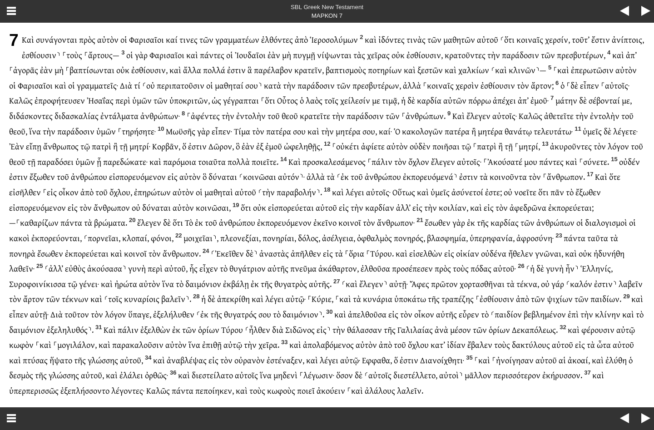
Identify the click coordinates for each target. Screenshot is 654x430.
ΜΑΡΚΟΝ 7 (327, 15)
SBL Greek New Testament (327, 7)
